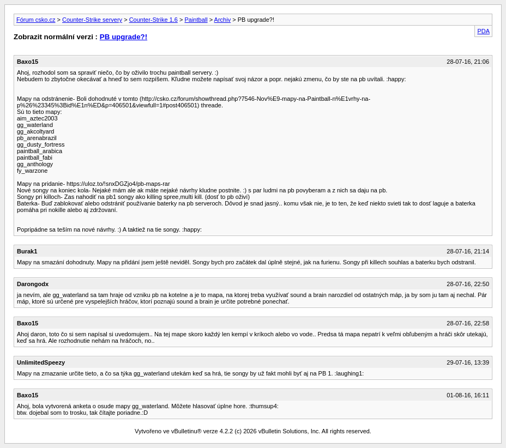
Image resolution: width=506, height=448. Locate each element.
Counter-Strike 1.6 (153, 19)
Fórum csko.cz (36, 19)
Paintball (195, 19)
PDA (483, 31)
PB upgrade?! (123, 37)
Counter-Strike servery (92, 19)
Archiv (222, 19)
